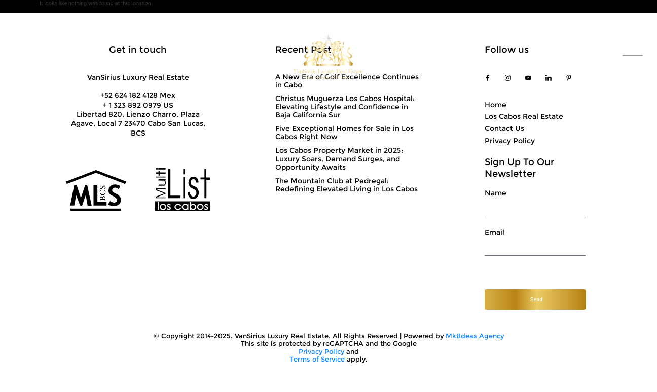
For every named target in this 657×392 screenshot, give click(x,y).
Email (494, 232)
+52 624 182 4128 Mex (137, 95)
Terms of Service (317, 359)
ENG (633, 60)
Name (495, 193)
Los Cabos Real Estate (524, 116)
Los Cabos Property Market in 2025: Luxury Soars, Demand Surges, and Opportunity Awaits (339, 158)
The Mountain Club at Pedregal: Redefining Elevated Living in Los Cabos (346, 185)
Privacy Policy (510, 140)
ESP (632, 51)
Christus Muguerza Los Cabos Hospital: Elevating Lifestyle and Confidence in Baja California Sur (345, 106)
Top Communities (419, 55)
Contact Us (501, 55)
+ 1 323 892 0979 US (138, 105)
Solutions (150, 55)
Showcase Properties (233, 55)
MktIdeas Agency (475, 336)
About (83, 55)
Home (495, 105)
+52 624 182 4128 (569, 55)
